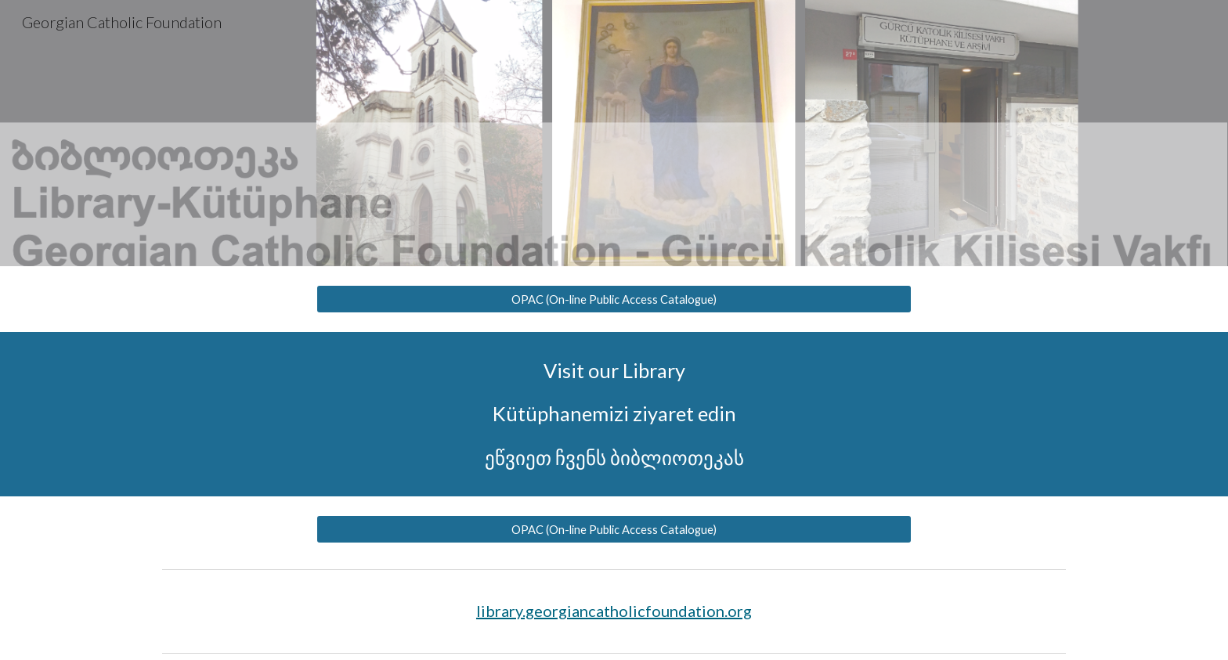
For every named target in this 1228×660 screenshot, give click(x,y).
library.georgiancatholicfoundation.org (614, 610)
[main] (614, 414)
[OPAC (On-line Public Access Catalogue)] (614, 299)
